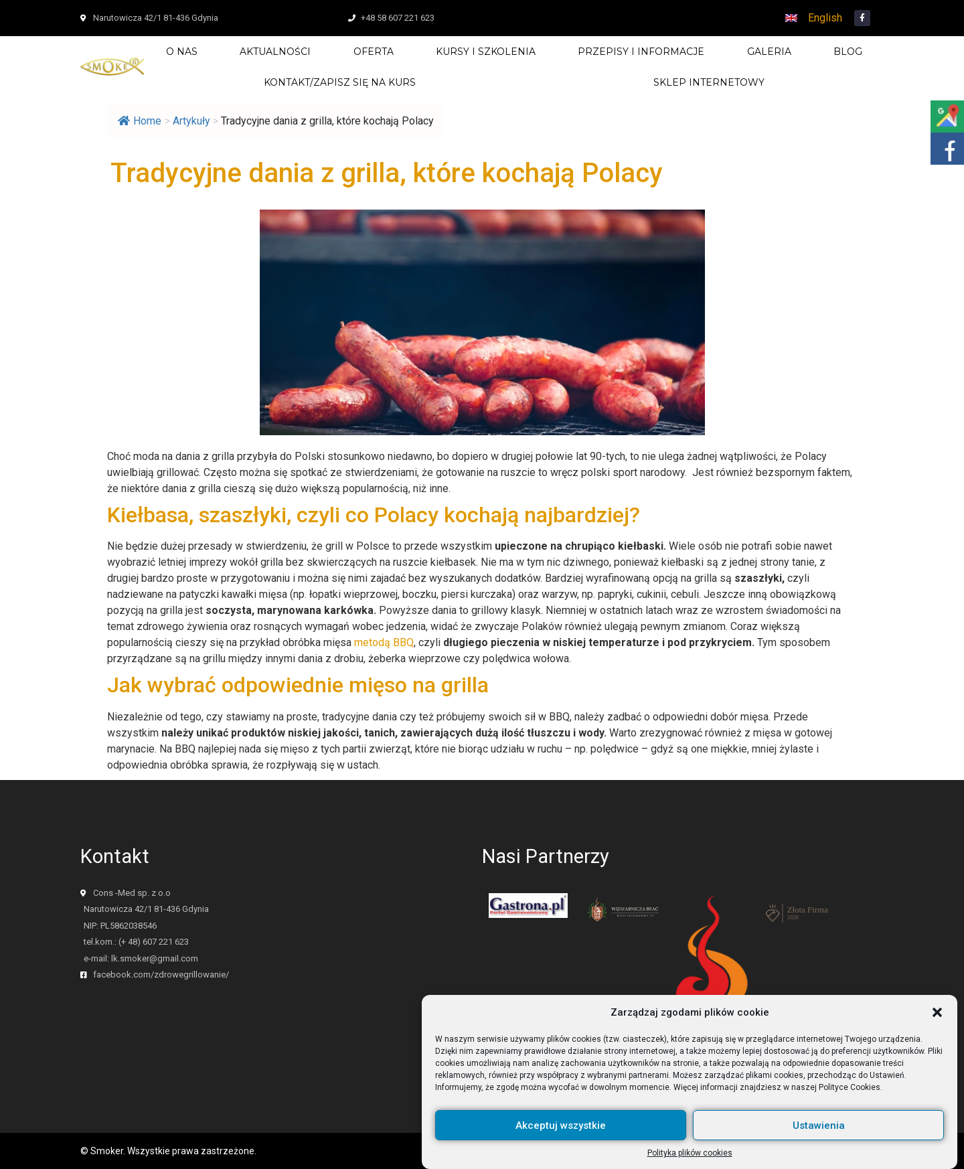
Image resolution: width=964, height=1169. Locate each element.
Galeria (769, 52)
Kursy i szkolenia (486, 52)
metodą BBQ (384, 642)
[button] (937, 1021)
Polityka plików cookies (689, 1162)
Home (139, 120)
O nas (181, 52)
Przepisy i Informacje (641, 52)
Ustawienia (819, 1135)
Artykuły (191, 120)
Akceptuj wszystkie (560, 1135)
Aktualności (275, 52)
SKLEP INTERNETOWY (709, 82)
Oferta (373, 52)
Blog (847, 52)
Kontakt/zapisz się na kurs (340, 82)
